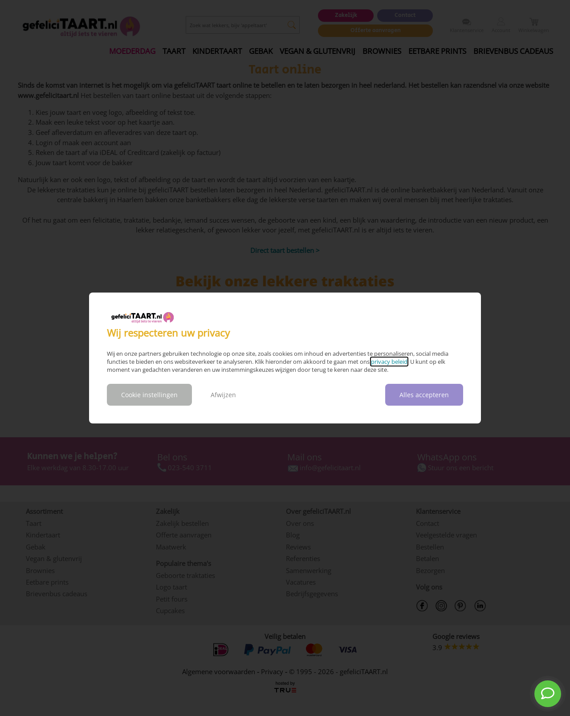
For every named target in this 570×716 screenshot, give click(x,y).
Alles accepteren (424, 395)
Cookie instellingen (149, 395)
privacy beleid (389, 362)
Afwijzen (223, 395)
